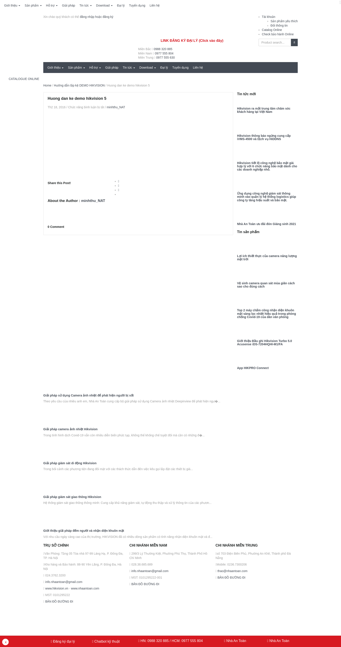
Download (104, 5)
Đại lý (121, 5)
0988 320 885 (163, 49)
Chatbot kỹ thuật (106, 641)
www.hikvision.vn (56, 588)
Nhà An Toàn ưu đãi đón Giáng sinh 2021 (266, 224)
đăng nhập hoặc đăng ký (96, 17)
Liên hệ (155, 5)
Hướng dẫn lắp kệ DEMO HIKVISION (79, 85)
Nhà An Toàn (236, 641)
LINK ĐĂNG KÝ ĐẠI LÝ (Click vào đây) (192, 40)
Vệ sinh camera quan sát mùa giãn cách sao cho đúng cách (266, 285)
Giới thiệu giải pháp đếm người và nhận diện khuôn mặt (83, 530)
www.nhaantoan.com (85, 588)
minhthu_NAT (116, 107)
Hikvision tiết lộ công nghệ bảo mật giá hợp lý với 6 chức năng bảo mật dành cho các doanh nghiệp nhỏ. (267, 166)
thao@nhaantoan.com (232, 571)
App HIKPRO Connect (253, 368)
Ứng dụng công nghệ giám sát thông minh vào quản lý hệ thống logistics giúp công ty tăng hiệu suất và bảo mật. (266, 197)
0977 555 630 (165, 57)
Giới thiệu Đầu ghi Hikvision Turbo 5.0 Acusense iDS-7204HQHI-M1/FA (264, 342)
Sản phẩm (33, 5)
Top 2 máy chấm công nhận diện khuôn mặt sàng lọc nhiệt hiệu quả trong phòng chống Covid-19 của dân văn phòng (266, 314)
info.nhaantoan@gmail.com (63, 582)
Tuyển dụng (137, 5)
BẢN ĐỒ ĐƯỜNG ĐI (58, 601)
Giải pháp (68, 5)
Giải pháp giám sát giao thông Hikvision (72, 497)
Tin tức (85, 5)
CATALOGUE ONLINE (24, 79)
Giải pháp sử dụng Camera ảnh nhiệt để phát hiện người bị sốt (88, 395)
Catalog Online (272, 30)
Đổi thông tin (279, 25)
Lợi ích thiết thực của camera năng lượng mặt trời (267, 257)
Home (47, 85)
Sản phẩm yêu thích (284, 21)
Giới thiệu (12, 5)
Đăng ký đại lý (63, 641)
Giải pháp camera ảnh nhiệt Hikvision (70, 429)
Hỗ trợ (52, 5)
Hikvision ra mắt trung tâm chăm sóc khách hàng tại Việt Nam (263, 110)
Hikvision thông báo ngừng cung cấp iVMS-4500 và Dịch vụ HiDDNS (264, 137)
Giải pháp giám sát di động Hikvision (70, 463)
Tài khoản (268, 17)
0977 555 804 (164, 53)
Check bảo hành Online (278, 34)
